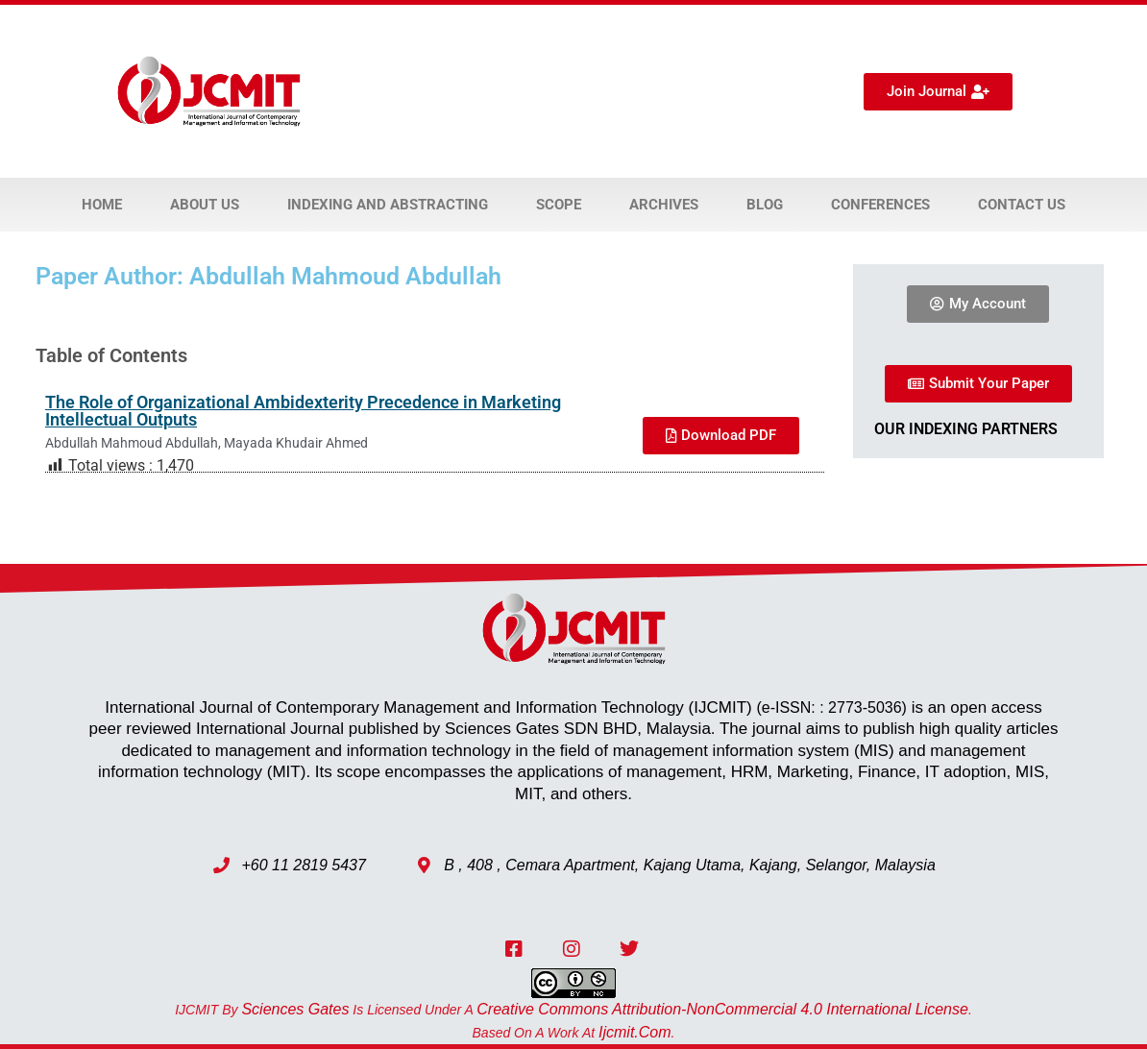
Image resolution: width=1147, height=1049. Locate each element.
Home (102, 204)
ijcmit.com (634, 1032)
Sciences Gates (295, 1009)
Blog (764, 204)
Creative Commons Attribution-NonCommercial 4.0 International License (722, 1009)
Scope (558, 204)
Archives (663, 204)
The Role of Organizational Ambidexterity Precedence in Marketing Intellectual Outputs (303, 410)
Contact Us (1021, 204)
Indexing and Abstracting (387, 204)
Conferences (880, 204)
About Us (204, 204)
